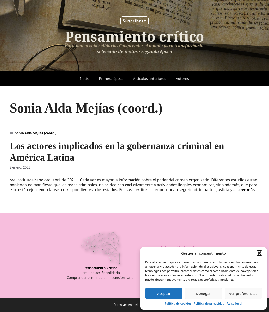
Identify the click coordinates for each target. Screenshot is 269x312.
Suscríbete (134, 21)
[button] (259, 253)
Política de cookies (178, 303)
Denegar (203, 293)
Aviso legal (234, 303)
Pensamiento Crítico (101, 268)
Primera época (111, 78)
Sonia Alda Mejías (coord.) (35, 133)
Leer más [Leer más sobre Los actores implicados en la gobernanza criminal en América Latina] (246, 189)
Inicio (84, 78)
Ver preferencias (243, 293)
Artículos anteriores (149, 78)
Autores (182, 78)
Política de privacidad (209, 303)
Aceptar (164, 293)
